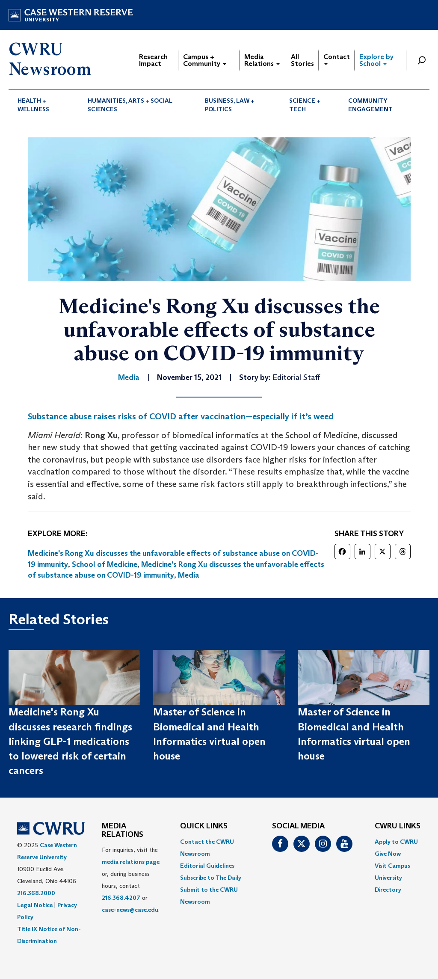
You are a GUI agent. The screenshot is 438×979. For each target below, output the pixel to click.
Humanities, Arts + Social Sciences (130, 105)
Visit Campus (392, 865)
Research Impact (153, 60)
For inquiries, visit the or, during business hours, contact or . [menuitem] (131, 880)
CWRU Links (397, 826)
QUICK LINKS (204, 826)
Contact (336, 59)
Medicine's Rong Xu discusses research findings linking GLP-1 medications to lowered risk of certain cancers (70, 741)
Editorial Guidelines (207, 865)
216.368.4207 (121, 898)
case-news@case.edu (130, 910)
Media (188, 575)
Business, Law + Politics (230, 105)
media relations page (131, 862)
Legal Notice (35, 905)
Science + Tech (304, 105)
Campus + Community (204, 60)
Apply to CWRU (396, 842)
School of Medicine (104, 564)
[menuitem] (44, 105)
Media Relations (262, 60)
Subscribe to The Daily (210, 877)
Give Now (388, 853)
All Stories (302, 60)
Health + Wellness (33, 105)
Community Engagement (370, 105)
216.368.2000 (36, 893)
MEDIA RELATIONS (122, 830)
